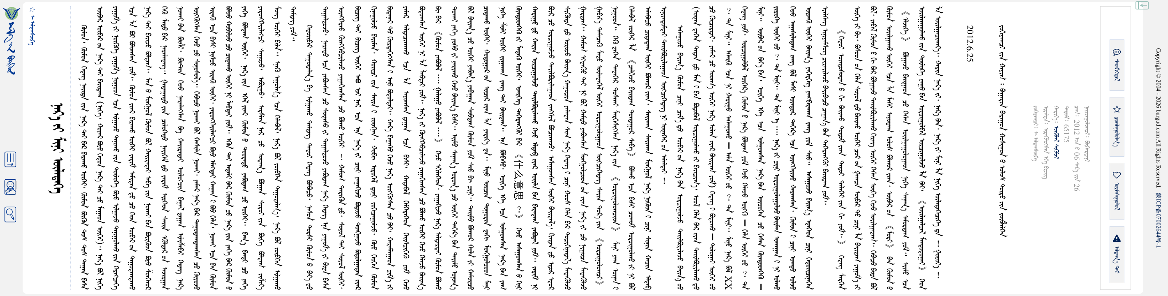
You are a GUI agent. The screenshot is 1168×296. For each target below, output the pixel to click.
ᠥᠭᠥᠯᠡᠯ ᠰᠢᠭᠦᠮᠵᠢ (1056, 142)
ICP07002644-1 (1158, 220)
